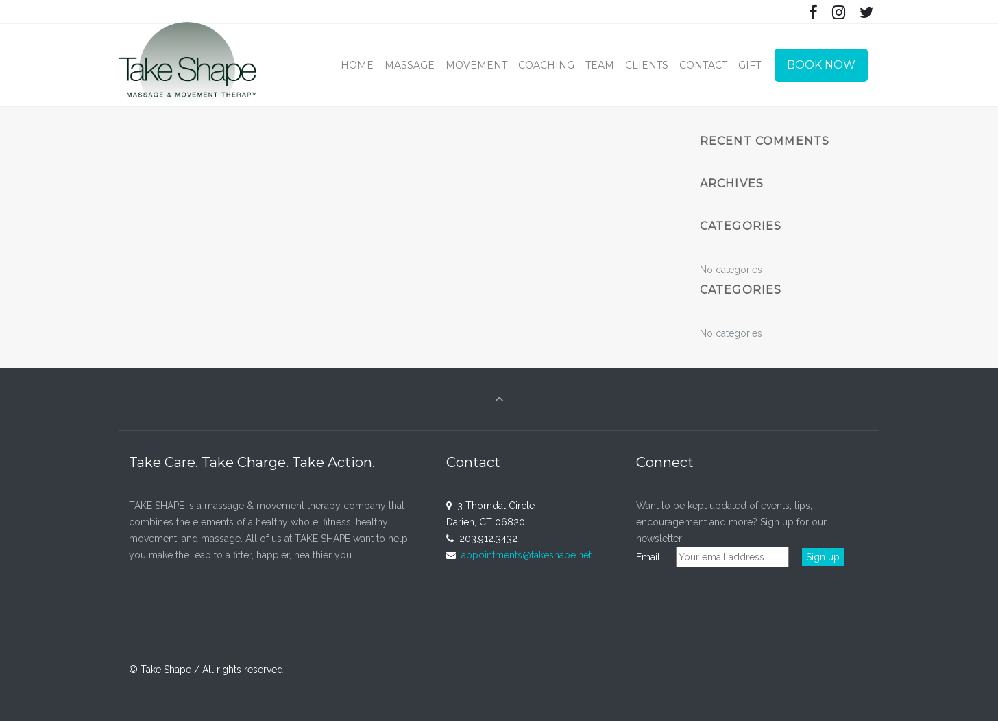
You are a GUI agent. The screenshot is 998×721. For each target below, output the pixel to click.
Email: (654, 557)
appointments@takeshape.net (526, 554)
